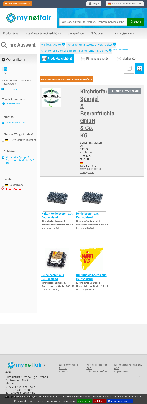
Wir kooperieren (96, 365)
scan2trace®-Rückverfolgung (43, 33)
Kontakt (64, 371)
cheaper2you (76, 33)
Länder (8, 179)
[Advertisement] (17, 254)
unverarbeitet (12, 89)
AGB (116, 368)
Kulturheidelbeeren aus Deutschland (91, 277)
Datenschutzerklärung (120, 401)
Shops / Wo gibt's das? (18, 134)
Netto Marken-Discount (20, 140)
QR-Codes (97, 33)
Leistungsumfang (124, 33)
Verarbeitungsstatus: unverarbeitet (90, 44)
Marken (9, 117)
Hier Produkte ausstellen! (19, 3)
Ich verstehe (84, 401)
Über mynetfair (68, 365)
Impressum (121, 371)
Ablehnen (99, 401)
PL (4, 70)
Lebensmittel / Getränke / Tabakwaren (16, 82)
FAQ (89, 368)
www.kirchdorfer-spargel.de (91, 170)
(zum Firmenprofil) (121, 49)
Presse (63, 368)
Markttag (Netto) (51, 44)
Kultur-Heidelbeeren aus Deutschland (57, 215)
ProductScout (11, 33)
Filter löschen (14, 189)
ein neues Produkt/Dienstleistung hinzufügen (66, 79)
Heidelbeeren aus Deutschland (87, 215)
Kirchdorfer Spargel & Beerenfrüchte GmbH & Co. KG (74, 50)
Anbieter (9, 151)
